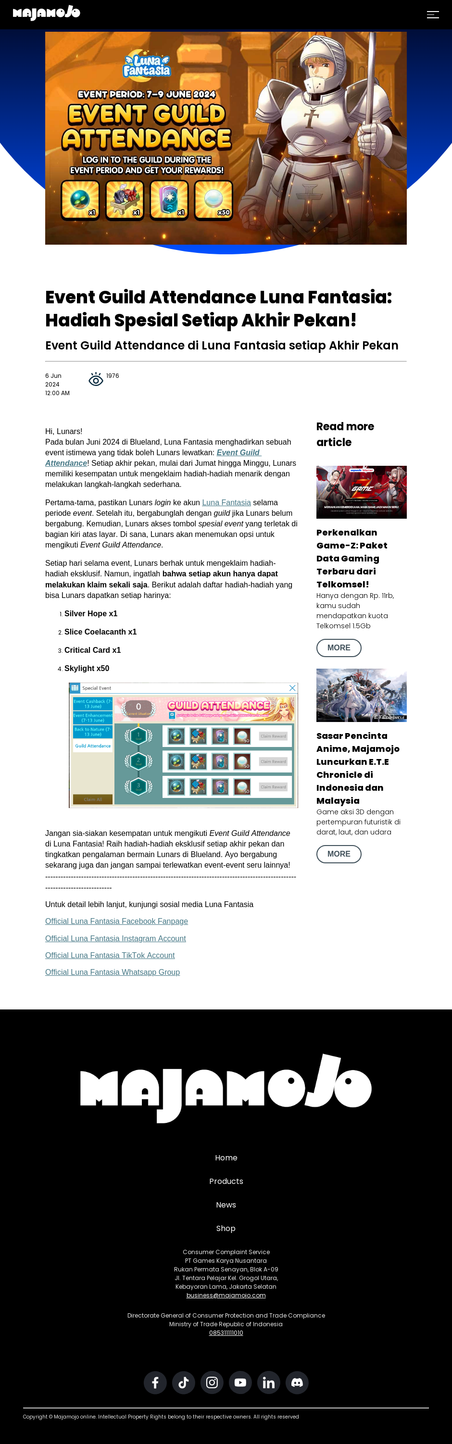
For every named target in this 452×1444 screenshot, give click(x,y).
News (226, 1204)
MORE (339, 648)
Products (226, 1181)
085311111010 (226, 1333)
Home (226, 1157)
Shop (226, 1228)
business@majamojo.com (226, 1295)
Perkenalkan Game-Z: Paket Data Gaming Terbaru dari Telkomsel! (352, 558)
